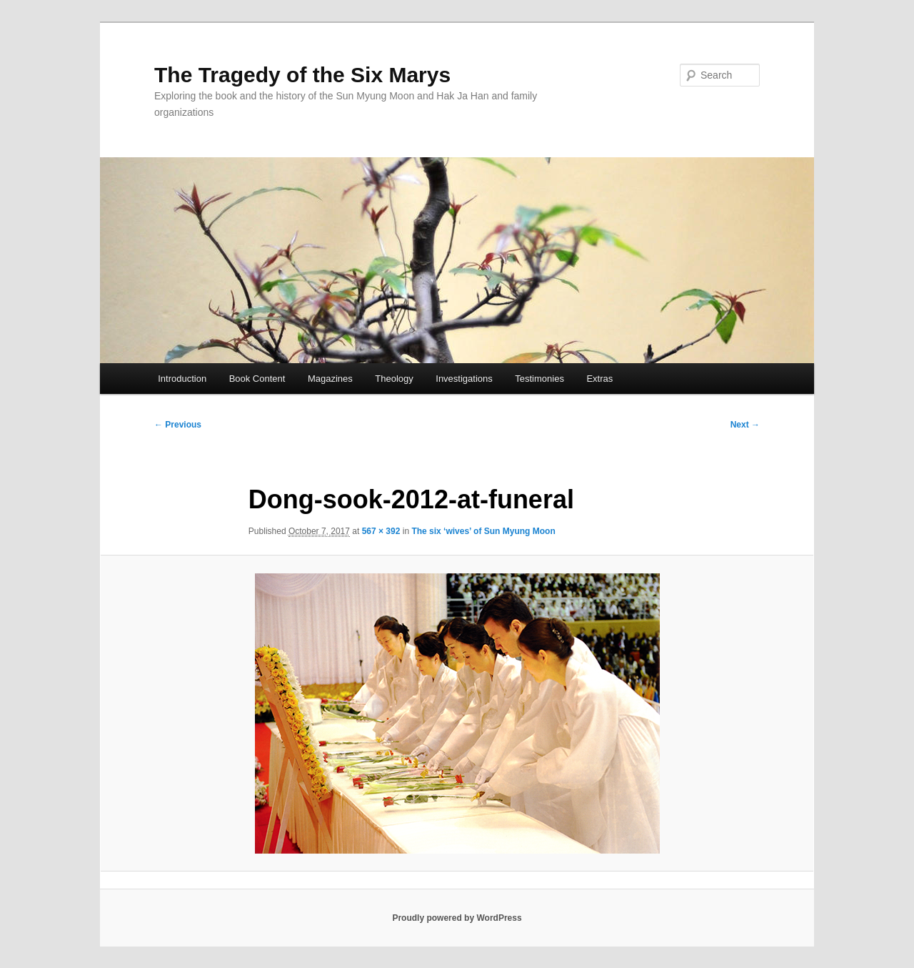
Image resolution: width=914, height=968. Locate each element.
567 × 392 (381, 531)
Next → (745, 425)
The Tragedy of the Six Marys (302, 75)
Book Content (257, 378)
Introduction (182, 378)
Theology (394, 378)
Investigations (464, 378)
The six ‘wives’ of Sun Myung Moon (483, 531)
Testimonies (539, 378)
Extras (599, 378)
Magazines (330, 378)
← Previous (177, 425)
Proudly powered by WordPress (456, 918)
